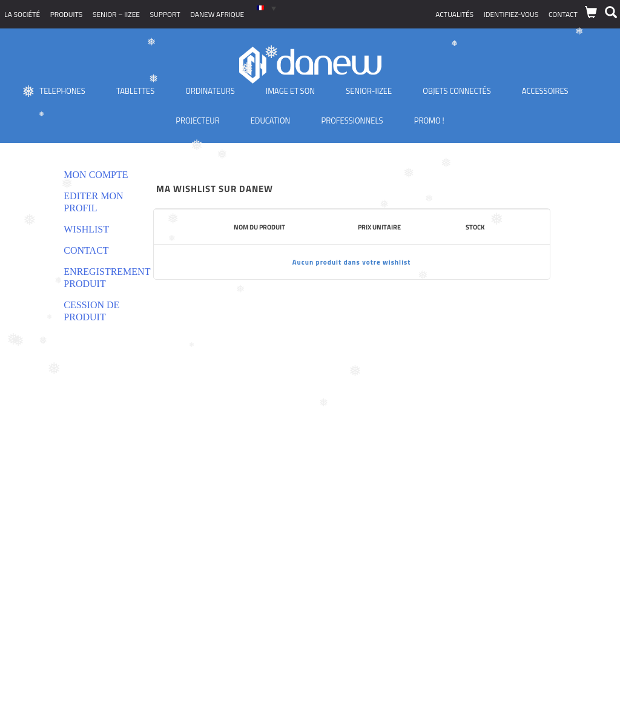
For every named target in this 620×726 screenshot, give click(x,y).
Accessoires (545, 91)
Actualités (454, 14)
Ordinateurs (210, 91)
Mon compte (96, 175)
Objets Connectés (456, 91)
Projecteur (197, 120)
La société (22, 14)
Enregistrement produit (96, 277)
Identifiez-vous (511, 14)
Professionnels (352, 120)
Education (271, 120)
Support (165, 14)
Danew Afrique (217, 14)
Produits (66, 14)
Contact (563, 14)
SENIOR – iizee (116, 14)
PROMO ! (429, 120)
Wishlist (86, 229)
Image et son (290, 91)
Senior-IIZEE (369, 91)
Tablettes (135, 91)
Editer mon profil (93, 202)
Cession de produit (91, 311)
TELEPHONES (62, 91)
